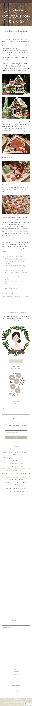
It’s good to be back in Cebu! (16, 470)
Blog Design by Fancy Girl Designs (20, 699)
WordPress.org (16, 686)
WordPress (17, 704)
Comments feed (16, 682)
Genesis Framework (19, 701)
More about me (16, 361)
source (18, 288)
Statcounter (16, 691)
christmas (9, 295)
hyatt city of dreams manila (15, 296)
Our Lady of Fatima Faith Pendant (16, 488)
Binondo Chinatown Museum (16, 491)
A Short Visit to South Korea (16, 467)
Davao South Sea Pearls (16, 463)
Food (11, 293)
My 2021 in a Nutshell (16, 479)
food (20, 295)
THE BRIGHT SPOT (16, 16)
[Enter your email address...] (16, 432)
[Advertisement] (16, 512)
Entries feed (16, 678)
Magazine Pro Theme (18, 702)
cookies (15, 295)
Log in (16, 674)
